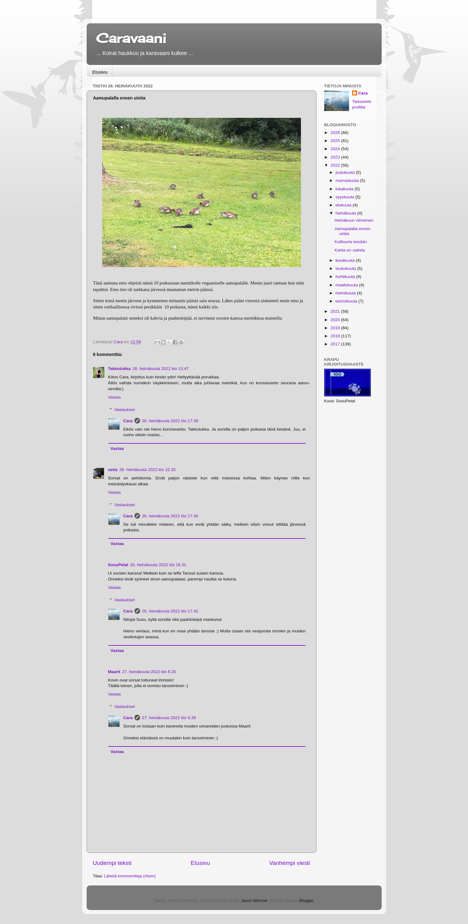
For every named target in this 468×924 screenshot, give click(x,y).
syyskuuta (346, 197)
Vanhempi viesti (289, 863)
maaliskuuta (347, 285)
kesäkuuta (346, 260)
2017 (335, 344)
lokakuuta (345, 189)
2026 (335, 132)
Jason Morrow (254, 900)
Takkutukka (119, 368)
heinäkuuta (346, 213)
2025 (335, 140)
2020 (335, 319)
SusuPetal (118, 564)
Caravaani (131, 38)
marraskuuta (348, 180)
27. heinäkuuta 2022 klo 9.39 (169, 717)
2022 (335, 165)
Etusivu (99, 72)
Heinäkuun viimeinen (353, 220)
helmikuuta (346, 293)
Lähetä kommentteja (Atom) (130, 876)
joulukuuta (346, 172)
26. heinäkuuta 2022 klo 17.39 (170, 420)
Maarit (114, 671)
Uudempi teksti (112, 863)
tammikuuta (347, 301)
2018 (335, 336)
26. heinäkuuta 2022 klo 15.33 (147, 469)
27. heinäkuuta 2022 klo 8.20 (149, 671)
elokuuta (344, 205)
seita (113, 469)
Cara (128, 420)
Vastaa (114, 397)
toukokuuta (346, 268)
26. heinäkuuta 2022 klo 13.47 (161, 368)
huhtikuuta (346, 276)
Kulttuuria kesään (350, 241)
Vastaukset (124, 409)
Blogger (306, 900)
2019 (335, 328)
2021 (335, 311)
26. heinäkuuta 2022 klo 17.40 (170, 516)
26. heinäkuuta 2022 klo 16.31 (158, 564)
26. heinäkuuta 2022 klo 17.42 (170, 611)
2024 (335, 148)
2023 (335, 157)
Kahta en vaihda (349, 250)
